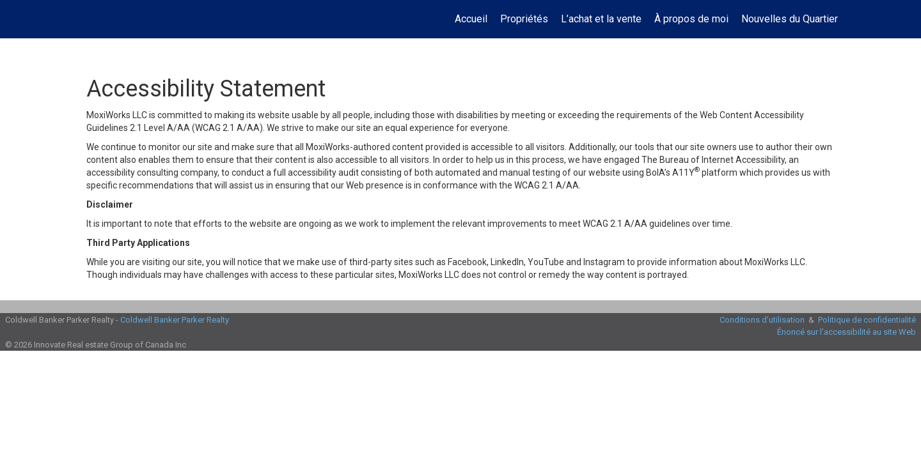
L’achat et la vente (601, 19)
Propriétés (524, 19)
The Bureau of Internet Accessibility (713, 160)
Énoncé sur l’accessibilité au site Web (846, 332)
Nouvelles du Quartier (789, 19)
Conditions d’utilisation (762, 320)
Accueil (471, 19)
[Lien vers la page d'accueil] (16, 19)
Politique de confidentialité (867, 320)
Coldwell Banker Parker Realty (174, 320)
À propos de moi (691, 19)
